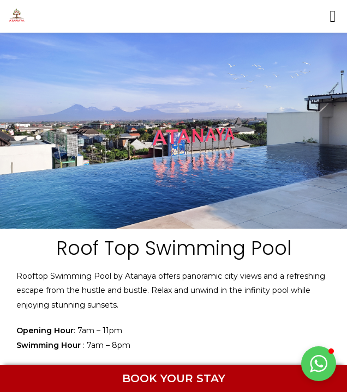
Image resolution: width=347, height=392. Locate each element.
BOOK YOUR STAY (173, 378)
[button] (318, 363)
